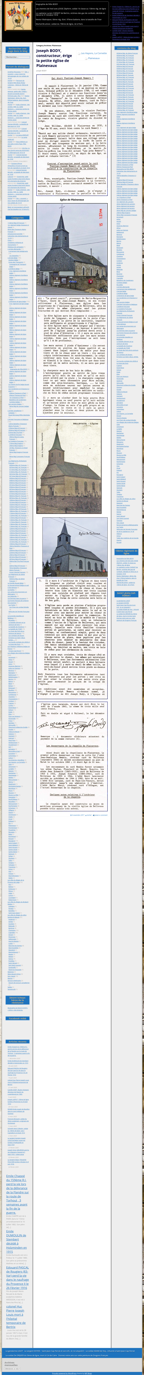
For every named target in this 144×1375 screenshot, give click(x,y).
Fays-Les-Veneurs (14, 716)
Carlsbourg (12, 695)
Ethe (10, 714)
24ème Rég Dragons (16, 446)
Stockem (11, 858)
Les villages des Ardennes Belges (19, 653)
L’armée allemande (123, 287)
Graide (11, 729)
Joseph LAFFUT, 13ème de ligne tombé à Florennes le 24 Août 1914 (18, 1102)
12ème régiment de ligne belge (127, 152)
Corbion (11, 701)
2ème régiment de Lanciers (126, 204)
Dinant (11, 935)
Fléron (11, 891)
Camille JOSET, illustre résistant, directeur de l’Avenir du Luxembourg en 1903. (125, 33)
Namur (11, 959)
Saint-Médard (13, 845)
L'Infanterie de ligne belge (17, 301)
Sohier (11, 856)
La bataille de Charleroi (16, 627)
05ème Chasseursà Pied (17, 395)
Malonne (11, 972)
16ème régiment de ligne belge (127, 160)
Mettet (11, 957)
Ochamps (12, 808)
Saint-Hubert (13, 843)
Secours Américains (14, 981)
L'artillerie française (15, 435)
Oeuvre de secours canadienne (19, 983)
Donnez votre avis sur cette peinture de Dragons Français (83, 1355)
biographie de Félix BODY (47, 4)
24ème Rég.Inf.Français (17, 555)
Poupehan (12, 830)
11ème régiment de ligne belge (127, 149)
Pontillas (11, 961)
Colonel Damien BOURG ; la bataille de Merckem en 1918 (18, 124)
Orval (10, 819)
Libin (10, 764)
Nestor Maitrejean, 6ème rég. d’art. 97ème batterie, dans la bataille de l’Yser (69, 19)
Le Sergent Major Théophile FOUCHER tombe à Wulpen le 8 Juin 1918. (18, 1162)
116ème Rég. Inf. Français (18, 520)
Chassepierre (13, 699)
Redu (10, 834)
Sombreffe (12, 967)
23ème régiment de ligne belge (127, 193)
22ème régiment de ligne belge (127, 191)
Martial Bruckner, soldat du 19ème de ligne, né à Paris (59, 24)
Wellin (11, 878)
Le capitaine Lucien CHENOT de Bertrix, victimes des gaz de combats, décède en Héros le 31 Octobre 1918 (70, 14)
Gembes (11, 723)
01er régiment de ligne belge (19, 304)
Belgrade (12, 926)
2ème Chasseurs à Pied (124, 200)
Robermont (12, 900)
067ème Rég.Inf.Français (17, 489)
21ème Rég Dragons (16, 443)
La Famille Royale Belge (15, 583)
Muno (10, 791)
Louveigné (12, 898)
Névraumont (13, 804)
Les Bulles (11, 590)
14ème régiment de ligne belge (127, 156)
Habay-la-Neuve (14, 732)
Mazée (11, 954)
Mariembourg (13, 952)
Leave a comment (101, 815)
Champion (12, 930)
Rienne (10, 978)
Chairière (12, 697)
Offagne (11, 810)
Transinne (12, 867)
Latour (11, 758)
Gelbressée (12, 939)
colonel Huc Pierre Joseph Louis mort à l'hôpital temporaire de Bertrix (16, 1316)
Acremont (12, 657)
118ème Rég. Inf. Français (18, 524)
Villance (119, 534)
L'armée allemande (14, 249)
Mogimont (12, 784)
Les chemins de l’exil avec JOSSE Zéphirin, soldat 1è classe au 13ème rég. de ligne (71, 8)
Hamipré (11, 736)
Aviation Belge (13, 260)
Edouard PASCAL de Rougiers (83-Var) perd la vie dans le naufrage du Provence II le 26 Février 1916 (126, 22)
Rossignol (12, 841)
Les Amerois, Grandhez (16, 760)
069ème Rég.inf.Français (17, 491)
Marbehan (12, 773)
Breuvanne (12, 692)
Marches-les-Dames (15, 946)
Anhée (11, 922)
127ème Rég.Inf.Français (17, 531)
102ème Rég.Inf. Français (17, 505)
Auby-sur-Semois (14, 668)
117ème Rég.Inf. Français (17, 522)
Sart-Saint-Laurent (15, 965)
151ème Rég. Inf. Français (18, 542)
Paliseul (11, 821)
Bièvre (11, 681)
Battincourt (12, 675)
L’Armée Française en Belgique (127, 304)
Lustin (11, 943)
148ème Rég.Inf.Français (17, 537)
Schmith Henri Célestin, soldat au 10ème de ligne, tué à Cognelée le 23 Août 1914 (18, 1131)
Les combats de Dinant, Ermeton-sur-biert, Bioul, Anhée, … (17, 638)
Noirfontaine (13, 806)
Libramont (12, 767)
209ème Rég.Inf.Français (17, 550)
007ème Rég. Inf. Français (18, 467)
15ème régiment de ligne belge (127, 158)
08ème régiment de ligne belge (127, 143)
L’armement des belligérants (126, 289)
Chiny (10, 240)
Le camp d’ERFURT (22, 135)
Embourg (12, 889)
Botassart (12, 688)
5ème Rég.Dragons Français (18, 452)
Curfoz (11, 705)
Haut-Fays (12, 740)
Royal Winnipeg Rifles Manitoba (19, 415)
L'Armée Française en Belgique (18, 419)
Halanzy (11, 734)
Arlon (10, 664)
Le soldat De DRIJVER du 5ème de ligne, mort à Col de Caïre (31, 1355)
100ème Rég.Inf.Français (17, 500)
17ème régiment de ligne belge (127, 162)
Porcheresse (13, 828)
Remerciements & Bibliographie (127, 525)
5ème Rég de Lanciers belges (19, 406)
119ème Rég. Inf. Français (18, 526)
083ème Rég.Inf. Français (17, 496)
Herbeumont (13, 743)
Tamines (119, 521)
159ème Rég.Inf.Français (17, 544)
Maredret (12, 950)
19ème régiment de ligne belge (127, 189)
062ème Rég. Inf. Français (125, 71)
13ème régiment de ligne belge (127, 154)
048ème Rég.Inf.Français (17, 481)
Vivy (10, 871)
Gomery (119, 387)
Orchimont (12, 815)
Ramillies (12, 911)
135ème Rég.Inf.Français (17, 428)
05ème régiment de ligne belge (127, 136)
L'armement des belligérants (18, 251)
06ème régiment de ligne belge (127, 138)
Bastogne (12, 673)
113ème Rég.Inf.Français (16, 223)
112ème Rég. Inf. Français (18, 515)
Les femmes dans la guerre (17, 598)
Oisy (118, 466)
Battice (11, 887)
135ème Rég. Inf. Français (18, 535)
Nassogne (12, 797)
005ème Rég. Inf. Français (18, 465)
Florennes (12, 937)
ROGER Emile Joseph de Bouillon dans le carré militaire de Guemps (18, 1111)
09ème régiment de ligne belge (127, 145)
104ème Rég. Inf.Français (17, 509)
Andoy (119, 265)
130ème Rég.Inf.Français (17, 533)
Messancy (120, 442)
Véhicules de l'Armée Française (19, 612)
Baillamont (120, 232)
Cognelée (12, 933)
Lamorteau (12, 756)
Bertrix (11, 679)
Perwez (11, 908)
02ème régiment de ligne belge (127, 130)
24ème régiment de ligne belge (127, 195)
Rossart (11, 839)
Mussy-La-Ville (13, 795)
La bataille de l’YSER (123, 348)
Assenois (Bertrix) (14, 666)
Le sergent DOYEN (123, 603)
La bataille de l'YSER (15, 629)
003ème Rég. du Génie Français (127, 53)
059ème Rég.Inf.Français (17, 487)
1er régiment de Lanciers (125, 202)
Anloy (10, 660)
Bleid (10, 684)
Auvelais (11, 924)
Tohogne (11, 865)
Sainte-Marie (13, 852)
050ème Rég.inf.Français (17, 483)
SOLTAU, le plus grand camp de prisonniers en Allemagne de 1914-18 (19, 150)
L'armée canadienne (14, 411)
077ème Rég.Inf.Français (17, 494)
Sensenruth (11, 989)
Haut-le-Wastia (13, 941)
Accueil (119, 542)
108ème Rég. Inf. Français (18, 511)
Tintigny (11, 863)
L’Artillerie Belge (122, 293)
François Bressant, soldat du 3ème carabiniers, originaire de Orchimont (18, 1121)
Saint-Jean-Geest (14, 913)
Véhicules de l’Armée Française (127, 529)
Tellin (10, 860)
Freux (10, 721)
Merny (11, 782)
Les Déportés (12, 596)
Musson (11, 793)
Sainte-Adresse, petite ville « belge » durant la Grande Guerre (17, 91)
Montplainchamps (15, 786)
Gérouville (12, 725)
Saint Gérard (13, 963)
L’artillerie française (123, 307)
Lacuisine (12, 753)
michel (10, 81)
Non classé (11, 976)
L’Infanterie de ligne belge (125, 296)
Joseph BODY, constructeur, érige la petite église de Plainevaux (54, 58)
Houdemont (13, 745)
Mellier (11, 777)
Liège (10, 893)
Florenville (12, 719)
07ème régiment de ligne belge (127, 141)
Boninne (11, 928)
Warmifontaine (14, 876)
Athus (119, 228)
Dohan (11, 710)
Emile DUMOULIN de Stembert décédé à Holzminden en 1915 (16, 1241)
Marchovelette (13, 948)
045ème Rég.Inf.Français (17, 478)
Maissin (11, 771)
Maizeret (120, 503)
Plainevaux (12, 826)
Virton (11, 869)
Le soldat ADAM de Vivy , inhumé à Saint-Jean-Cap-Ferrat (110, 1351)
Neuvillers (12, 801)
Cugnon (11, 703)
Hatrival (11, 738)
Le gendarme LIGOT (123, 601)
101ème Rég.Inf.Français (17, 502)
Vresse (11, 874)
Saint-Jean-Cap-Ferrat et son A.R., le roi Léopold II (63, 1351)
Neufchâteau (13, 799)
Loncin (11, 895)
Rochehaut (12, 836)
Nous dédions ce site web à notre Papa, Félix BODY (17, 144)
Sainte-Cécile (13, 850)
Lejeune (10, 177)
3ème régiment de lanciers (126, 206)
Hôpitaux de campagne (15, 247)
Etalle (10, 712)
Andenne (12, 919)
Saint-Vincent (13, 847)
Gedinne (119, 381)
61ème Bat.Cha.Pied (15, 432)
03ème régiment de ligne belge (127, 132)
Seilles (10, 987)
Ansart (11, 662)
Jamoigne (12, 749)
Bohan (11, 686)
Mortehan (12, 788)
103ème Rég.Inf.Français (17, 507)
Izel (10, 747)
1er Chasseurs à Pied (16, 398)
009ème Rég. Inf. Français (125, 60)
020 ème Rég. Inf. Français (18, 474)
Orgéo (11, 817)
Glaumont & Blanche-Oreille (18, 727)
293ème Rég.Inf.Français (17, 430)
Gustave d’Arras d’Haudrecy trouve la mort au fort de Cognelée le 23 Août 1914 (19, 166)
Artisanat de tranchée (15, 234)
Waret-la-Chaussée (15, 970)
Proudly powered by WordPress (64, 1373)
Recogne (11, 832)
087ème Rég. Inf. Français (18, 498)
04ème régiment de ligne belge (127, 134)
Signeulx (11, 854)
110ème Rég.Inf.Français (17, 513)
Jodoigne (11, 906)
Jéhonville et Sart (14, 751)
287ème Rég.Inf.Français (17, 559)
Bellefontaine (13, 677)
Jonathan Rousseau (14, 72)
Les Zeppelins (14, 256)
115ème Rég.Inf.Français (17, 518)
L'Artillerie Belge (14, 269)
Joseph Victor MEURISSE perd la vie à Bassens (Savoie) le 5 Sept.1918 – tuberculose (18, 1152)
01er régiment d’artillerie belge (127, 112)
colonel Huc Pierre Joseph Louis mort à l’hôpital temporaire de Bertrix (18, 1082)
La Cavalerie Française (16, 441)
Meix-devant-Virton (14, 974)
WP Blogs (88, 1373)
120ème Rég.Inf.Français (17, 529)
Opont (11, 812)
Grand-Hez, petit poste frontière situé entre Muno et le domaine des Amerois (19, 179)
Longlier (11, 769)
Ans (10, 884)
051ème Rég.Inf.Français (17, 485)
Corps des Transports (16, 262)
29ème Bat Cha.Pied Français (19, 561)
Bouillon (11, 690)
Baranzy (11, 670)
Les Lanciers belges (15, 404)
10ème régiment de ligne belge (127, 147)
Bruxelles (12, 620)
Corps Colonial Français (17, 572)
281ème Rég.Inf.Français (17, 557)
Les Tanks (12, 605)
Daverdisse (12, 708)
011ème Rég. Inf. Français (18, 470)
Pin (10, 823)
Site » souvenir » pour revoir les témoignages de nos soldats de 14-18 (18, 200)
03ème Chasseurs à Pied (17, 393)
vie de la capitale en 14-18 (125, 531)
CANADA (11, 413)
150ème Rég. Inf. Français (18, 539)
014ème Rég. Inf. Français (18, 472)
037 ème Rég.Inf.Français (17, 476)
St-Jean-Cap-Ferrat (15, 651)
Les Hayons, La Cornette (17, 762)
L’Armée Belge (121, 291)
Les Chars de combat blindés (19, 607)
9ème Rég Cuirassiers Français (19, 457)
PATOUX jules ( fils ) (14, 96)
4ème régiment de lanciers (126, 208)
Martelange (12, 775)
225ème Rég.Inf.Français (17, 553)
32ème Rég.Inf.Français (17, 566)
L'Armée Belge (12, 258)
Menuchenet (13, 780)
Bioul (118, 272)
